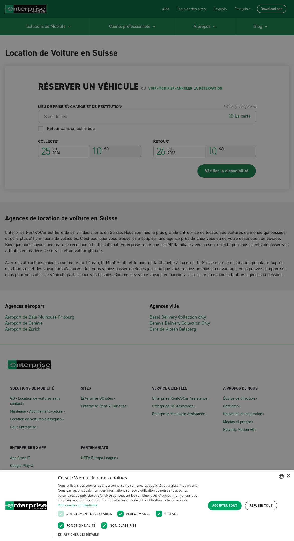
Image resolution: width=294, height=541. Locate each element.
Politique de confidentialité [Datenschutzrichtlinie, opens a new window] (77, 505)
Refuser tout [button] (261, 505)
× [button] (288, 476)
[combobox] (281, 476)
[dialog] (147, 505)
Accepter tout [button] (224, 505)
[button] (130, 534)
